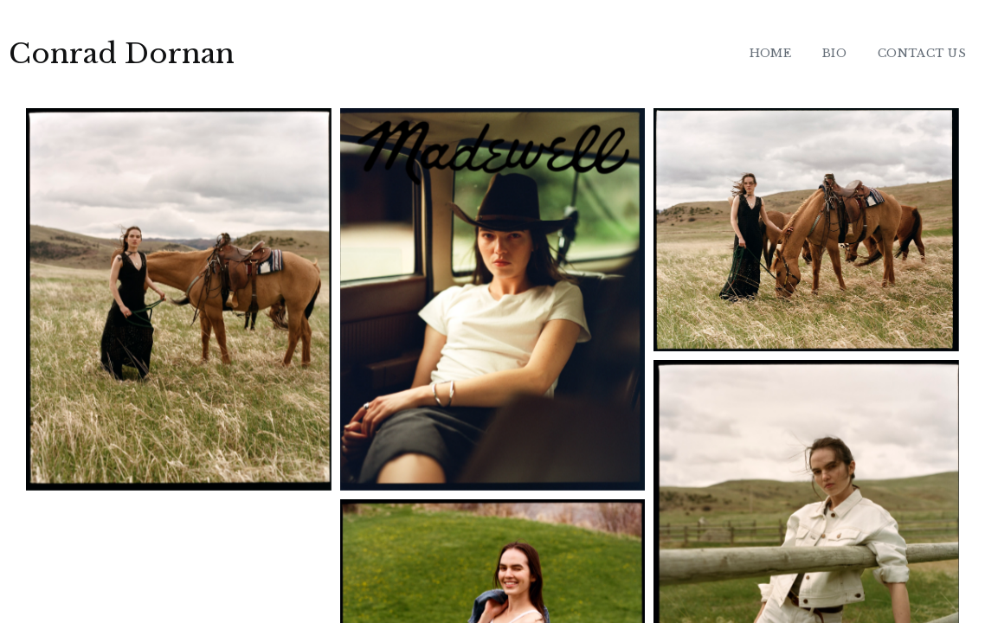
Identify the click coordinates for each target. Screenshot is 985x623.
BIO (834, 53)
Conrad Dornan (122, 53)
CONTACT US (922, 53)
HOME (770, 53)
